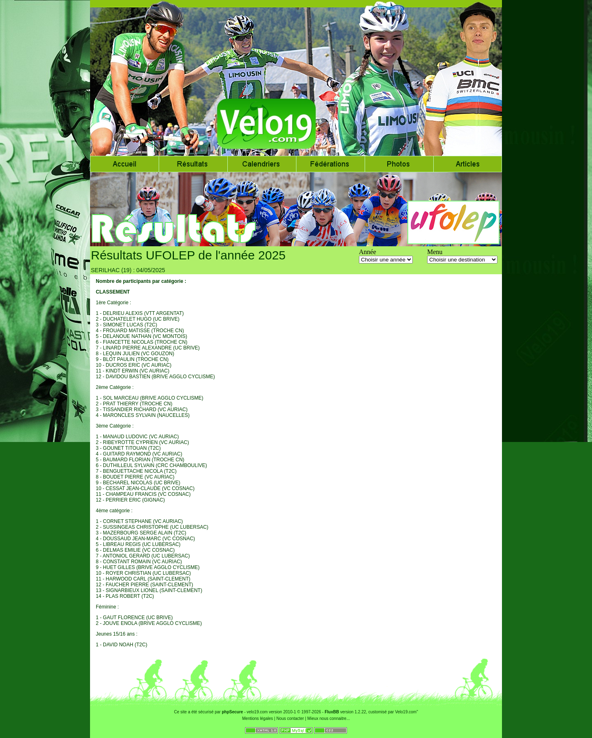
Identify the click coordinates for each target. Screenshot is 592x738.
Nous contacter (290, 718)
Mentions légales (257, 718)
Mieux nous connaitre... (329, 718)
